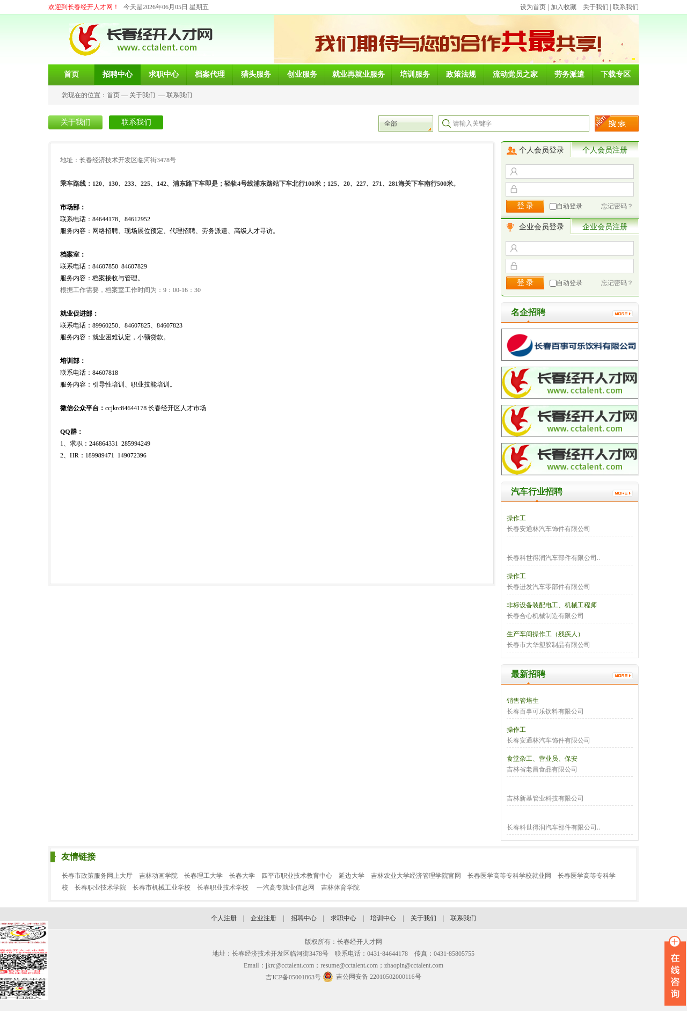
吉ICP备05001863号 (293, 977)
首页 (113, 95)
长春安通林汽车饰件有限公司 (548, 529)
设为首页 (533, 7)
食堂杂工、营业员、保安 (542, 758)
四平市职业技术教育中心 (296, 875)
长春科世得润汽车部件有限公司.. (553, 558)
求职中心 (343, 918)
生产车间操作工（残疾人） (545, 634)
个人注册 (224, 918)
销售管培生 (523, 700)
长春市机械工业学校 (162, 887)
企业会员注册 (604, 227)
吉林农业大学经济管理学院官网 (416, 875)
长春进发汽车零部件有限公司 (548, 587)
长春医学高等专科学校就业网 (509, 875)
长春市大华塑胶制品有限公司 (548, 645)
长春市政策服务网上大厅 (97, 875)
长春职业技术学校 (223, 887)
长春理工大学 (203, 875)
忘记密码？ (617, 206)
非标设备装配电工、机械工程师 (552, 605)
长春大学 (242, 875)
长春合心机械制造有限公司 (545, 616)
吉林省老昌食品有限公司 (542, 769)
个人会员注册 (604, 150)
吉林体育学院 (340, 887)
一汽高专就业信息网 (286, 887)
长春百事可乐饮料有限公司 (545, 711)
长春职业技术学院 (100, 887)
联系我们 (626, 7)
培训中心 (383, 918)
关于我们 (596, 7)
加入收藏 (563, 7)
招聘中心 (304, 918)
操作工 (516, 518)
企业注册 (263, 918)
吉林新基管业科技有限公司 (545, 798)
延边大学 (351, 875)
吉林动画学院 (158, 875)
